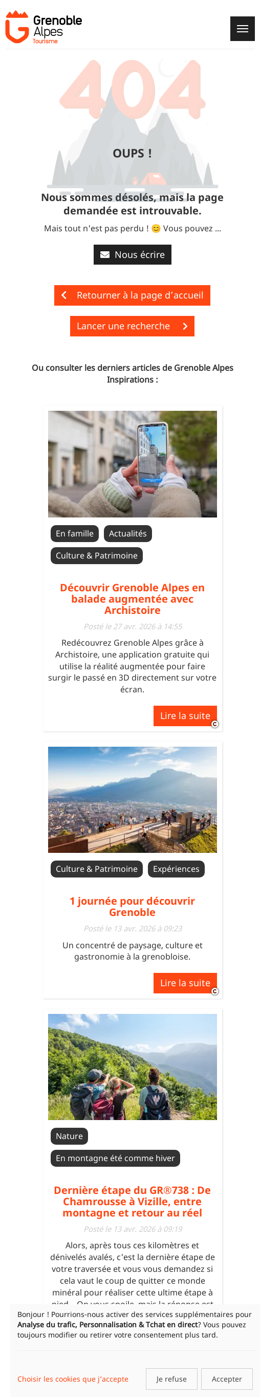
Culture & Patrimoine (97, 555)
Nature (69, 1136)
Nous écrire (132, 254)
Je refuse (172, 1379)
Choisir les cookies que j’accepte (72, 1379)
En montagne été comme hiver (115, 1158)
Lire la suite (185, 715)
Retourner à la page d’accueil (132, 295)
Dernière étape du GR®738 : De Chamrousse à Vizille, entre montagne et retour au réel (132, 1201)
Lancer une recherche (132, 326)
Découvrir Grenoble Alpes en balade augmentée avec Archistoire (132, 599)
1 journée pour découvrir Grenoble (132, 906)
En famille (75, 533)
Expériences (176, 868)
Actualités (128, 533)
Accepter (227, 1379)
